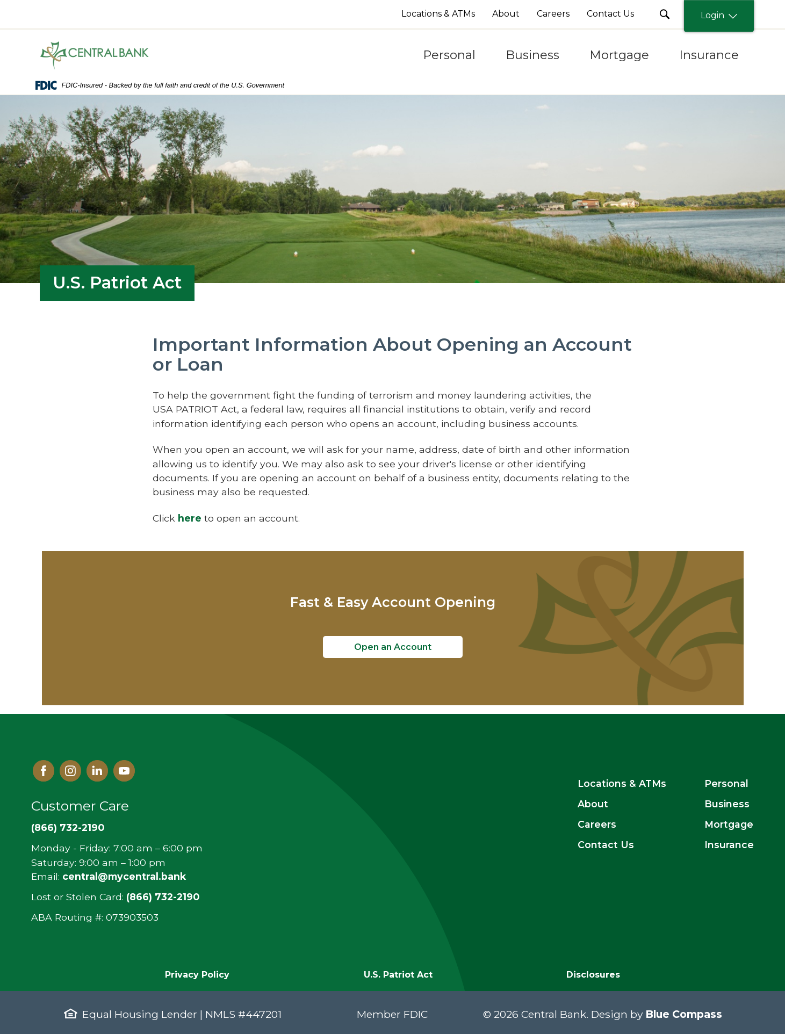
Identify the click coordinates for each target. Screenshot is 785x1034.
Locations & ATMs (622, 783)
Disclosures (593, 975)
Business (727, 803)
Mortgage (728, 824)
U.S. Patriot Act (398, 975)
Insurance (729, 844)
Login (719, 16)
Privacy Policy (197, 975)
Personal (726, 783)
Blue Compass (683, 1014)
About (593, 803)
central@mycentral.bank (124, 876)
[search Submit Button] (665, 14)
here (189, 518)
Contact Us (606, 844)
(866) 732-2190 (67, 827)
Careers (597, 824)
